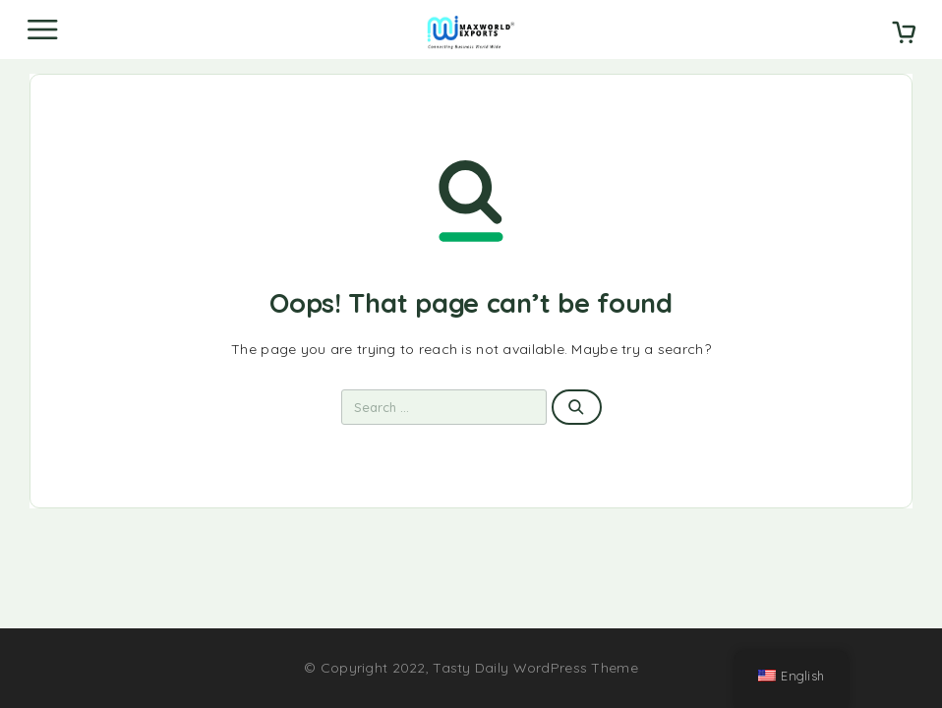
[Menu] (42, 29)
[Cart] (903, 34)
